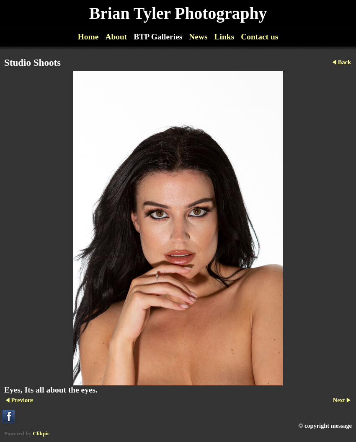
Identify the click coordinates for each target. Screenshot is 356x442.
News (198, 36)
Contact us (259, 36)
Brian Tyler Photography (178, 13)
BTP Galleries (158, 36)
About (116, 36)
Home (88, 36)
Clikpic (41, 433)
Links (224, 36)
